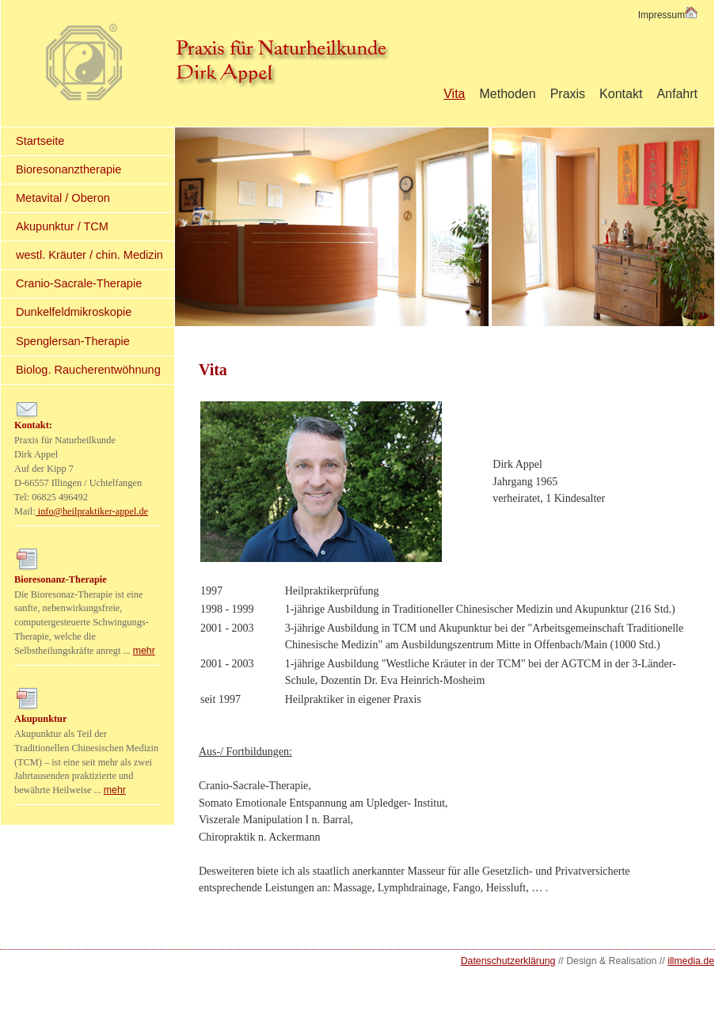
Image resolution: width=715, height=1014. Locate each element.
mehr (144, 650)
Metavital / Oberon (63, 198)
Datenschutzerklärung (508, 961)
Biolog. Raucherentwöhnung (88, 369)
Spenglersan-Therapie (73, 341)
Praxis (567, 94)
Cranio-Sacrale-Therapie (79, 283)
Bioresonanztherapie (68, 169)
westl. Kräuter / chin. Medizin (89, 255)
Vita (454, 94)
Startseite (40, 141)
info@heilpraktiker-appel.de (92, 511)
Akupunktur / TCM (62, 226)
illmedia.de (690, 961)
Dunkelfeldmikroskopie (73, 312)
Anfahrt (677, 94)
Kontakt (620, 94)
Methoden (507, 94)
